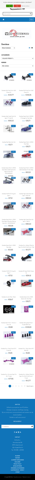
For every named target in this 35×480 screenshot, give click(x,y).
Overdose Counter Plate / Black (9, 297)
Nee (17, 6)
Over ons (17, 458)
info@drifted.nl (18, 447)
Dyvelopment (28, 477)
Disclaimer (17, 462)
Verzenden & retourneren (17, 468)
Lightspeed (20, 477)
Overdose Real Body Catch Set (8, 142)
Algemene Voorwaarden (17, 460)
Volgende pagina (30, 386)
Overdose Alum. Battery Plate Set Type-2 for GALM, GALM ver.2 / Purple (26, 376)
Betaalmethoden (17, 466)
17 (24, 386)
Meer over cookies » (25, 6)
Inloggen (17, 455)
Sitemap (17, 472)
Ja (9, 6)
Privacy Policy (17, 464)
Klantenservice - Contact (17, 470)
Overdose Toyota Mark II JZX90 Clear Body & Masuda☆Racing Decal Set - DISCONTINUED (9, 221)
